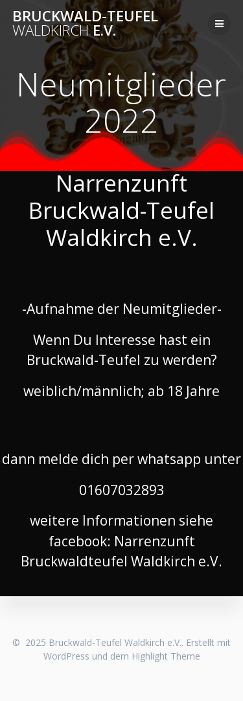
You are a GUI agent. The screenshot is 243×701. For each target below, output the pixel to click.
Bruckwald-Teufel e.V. (85, 23)
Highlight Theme (166, 656)
